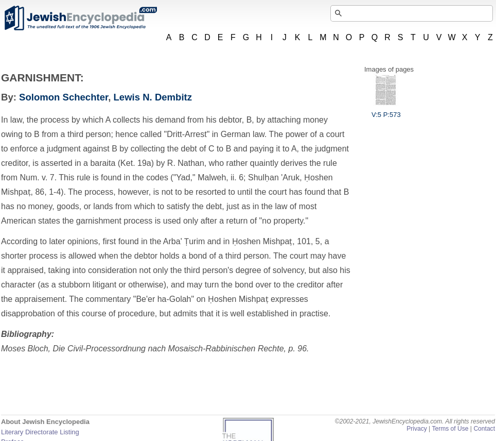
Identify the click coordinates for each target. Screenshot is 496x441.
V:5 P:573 (386, 110)
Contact (484, 428)
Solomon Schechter (63, 97)
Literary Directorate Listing (40, 432)
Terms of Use (450, 428)
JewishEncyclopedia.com (80, 18)
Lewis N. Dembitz (153, 97)
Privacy (416, 428)
